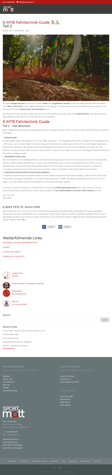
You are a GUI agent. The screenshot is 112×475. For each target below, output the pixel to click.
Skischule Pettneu (67, 376)
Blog (63, 461)
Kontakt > (6, 247)
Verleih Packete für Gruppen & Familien (28, 283)
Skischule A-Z (65, 379)
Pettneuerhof (65, 399)
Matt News (19, 30)
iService (72, 472)
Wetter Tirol (7, 379)
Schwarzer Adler (66, 396)
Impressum (73, 461)
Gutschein (54, 461)
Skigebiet (6, 376)
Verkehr (6, 388)
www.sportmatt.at (10, 442)
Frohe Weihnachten (11, 338)
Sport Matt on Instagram (13, 448)
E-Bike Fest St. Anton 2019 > (14, 256)
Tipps (27, 30)
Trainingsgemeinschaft (69, 382)
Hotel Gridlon (65, 405)
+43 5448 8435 (10, 2)
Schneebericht (9, 382)
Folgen (51, 227)
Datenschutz (86, 461)
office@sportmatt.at (11, 439)
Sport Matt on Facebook (12, 445)
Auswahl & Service (39, 461)
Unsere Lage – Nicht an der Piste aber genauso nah (24, 330)
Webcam (6, 385)
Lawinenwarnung (10, 390)
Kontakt (97, 461)
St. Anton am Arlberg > (12, 252)
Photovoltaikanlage (10, 334)
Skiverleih (12, 461)
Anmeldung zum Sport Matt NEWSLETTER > (20, 242)
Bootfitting (24, 461)
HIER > (24, 220)
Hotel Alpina (65, 402)
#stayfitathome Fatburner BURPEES (17, 342)
